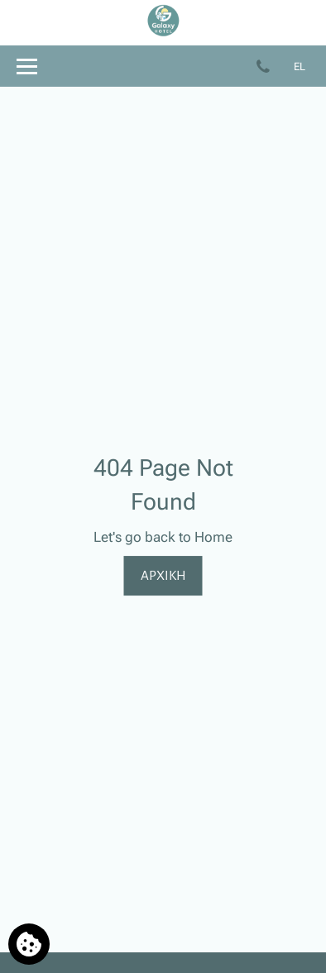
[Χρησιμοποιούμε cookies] (29, 944)
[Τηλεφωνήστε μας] (266, 65)
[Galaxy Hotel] (163, 33)
